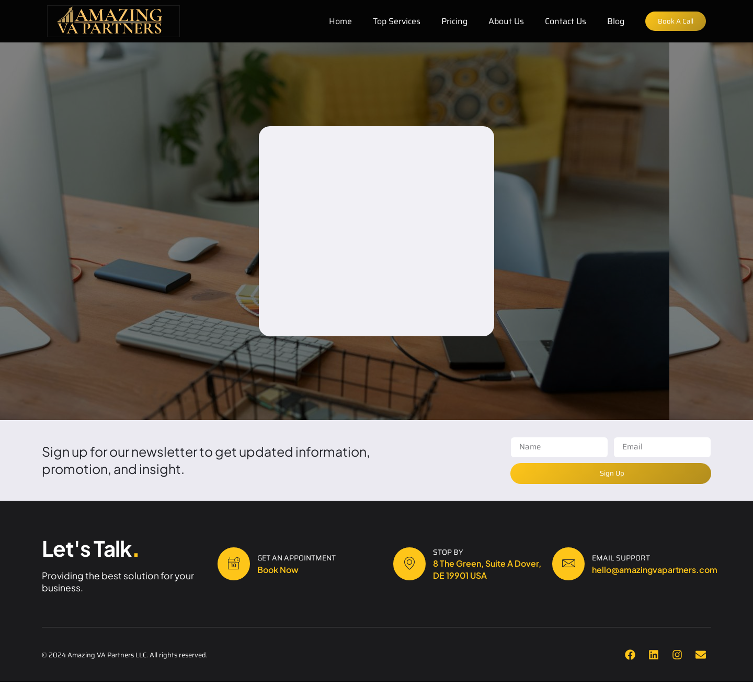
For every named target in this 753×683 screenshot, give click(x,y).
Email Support (625, 558)
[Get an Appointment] (236, 564)
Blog (612, 21)
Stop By (452, 552)
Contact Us (562, 21)
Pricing (451, 21)
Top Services (393, 21)
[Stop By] (411, 564)
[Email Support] (570, 564)
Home (337, 21)
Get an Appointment (300, 558)
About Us (503, 21)
